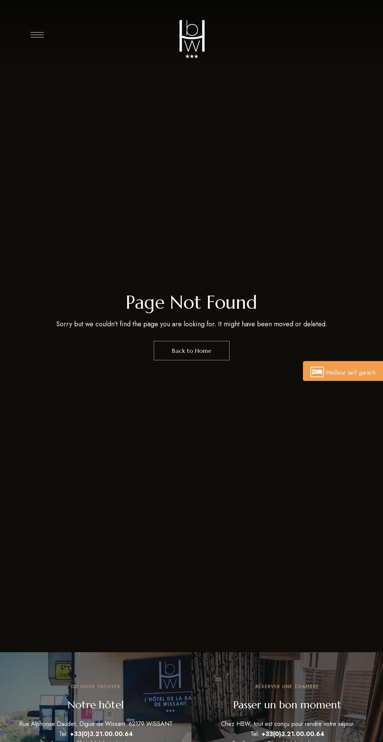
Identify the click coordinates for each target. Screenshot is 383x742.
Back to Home (191, 350)
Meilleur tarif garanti (343, 372)
